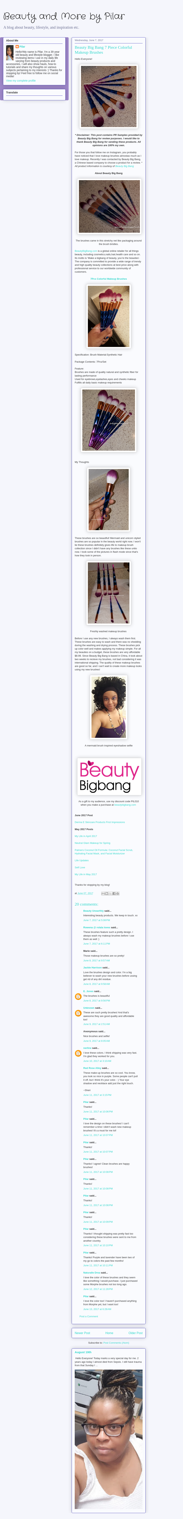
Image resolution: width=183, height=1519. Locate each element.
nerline (87, 1048)
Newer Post (82, 1333)
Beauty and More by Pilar (64, 16)
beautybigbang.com (125, 804)
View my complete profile (21, 80)
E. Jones (88, 991)
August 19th (83, 1352)
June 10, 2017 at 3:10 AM (97, 1061)
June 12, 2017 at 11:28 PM (98, 1289)
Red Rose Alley (92, 1068)
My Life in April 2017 (86, 836)
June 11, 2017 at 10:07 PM (98, 1135)
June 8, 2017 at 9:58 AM (96, 984)
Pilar (86, 1102)
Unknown (89, 1007)
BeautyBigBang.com (86, 251)
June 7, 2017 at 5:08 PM (96, 920)
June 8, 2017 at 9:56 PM (96, 1000)
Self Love (80, 867)
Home (109, 1333)
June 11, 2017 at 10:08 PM (98, 1172)
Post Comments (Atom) (116, 1342)
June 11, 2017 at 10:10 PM (98, 1245)
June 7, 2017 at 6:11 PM (96, 943)
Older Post (135, 1333)
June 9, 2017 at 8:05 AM (96, 1040)
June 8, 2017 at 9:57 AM (96, 960)
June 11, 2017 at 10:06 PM (98, 1111)
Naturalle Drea (91, 1272)
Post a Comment (88, 1316)
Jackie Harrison (92, 967)
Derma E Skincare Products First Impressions (100, 822)
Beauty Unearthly (93, 910)
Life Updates (82, 860)
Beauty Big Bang (124, 166)
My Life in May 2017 (86, 874)
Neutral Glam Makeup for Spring (92, 843)
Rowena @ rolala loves (96, 927)
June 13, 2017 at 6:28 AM (97, 1309)
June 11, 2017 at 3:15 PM (97, 1095)
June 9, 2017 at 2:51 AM (96, 1024)
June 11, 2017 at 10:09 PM (98, 1221)
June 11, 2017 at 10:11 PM (98, 1265)
